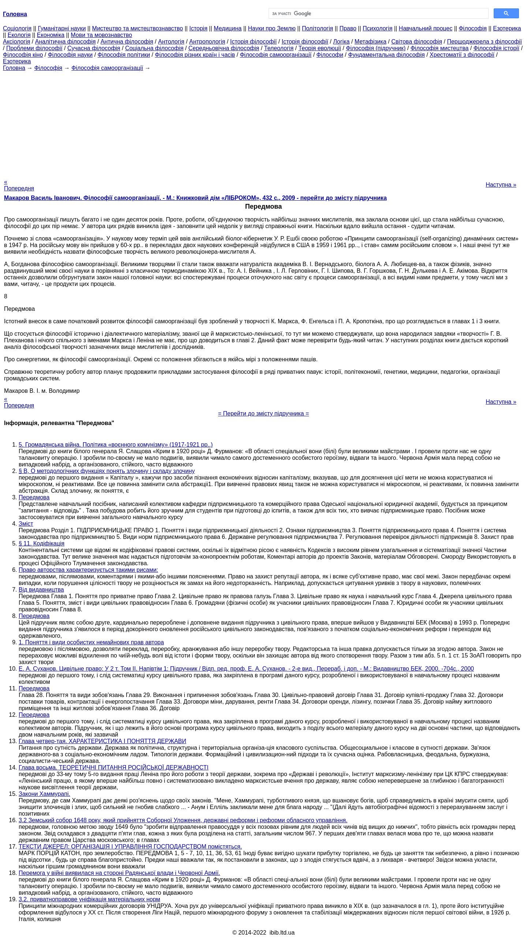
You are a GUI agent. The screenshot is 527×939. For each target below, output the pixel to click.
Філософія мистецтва (440, 48)
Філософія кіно (23, 55)
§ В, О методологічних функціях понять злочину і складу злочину (107, 471)
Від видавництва (41, 589)
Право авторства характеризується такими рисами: (88, 570)
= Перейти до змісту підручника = (263, 413)
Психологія (377, 28)
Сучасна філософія (93, 48)
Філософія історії (497, 48)
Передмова (34, 497)
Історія (198, 28)
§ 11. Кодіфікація (41, 543)
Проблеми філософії (34, 48)
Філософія (473, 28)
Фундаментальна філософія (386, 55)
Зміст (26, 524)
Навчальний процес (426, 28)
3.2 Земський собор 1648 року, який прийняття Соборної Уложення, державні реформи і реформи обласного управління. (183, 820)
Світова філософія (416, 41)
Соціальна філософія (154, 48)
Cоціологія (17, 28)
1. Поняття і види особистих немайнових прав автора (91, 642)
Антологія (171, 41)
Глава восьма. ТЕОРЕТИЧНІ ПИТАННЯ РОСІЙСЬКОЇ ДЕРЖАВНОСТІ (114, 767)
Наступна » (501, 185)
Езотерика (507, 28)
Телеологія (279, 48)
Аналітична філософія (65, 41)
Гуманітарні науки (62, 28)
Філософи (330, 55)
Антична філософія (127, 41)
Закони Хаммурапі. (44, 794)
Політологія (317, 28)
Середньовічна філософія (223, 48)
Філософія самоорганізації (275, 55)
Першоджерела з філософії (484, 41)
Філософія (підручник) (375, 48)
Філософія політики (124, 55)
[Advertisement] (263, 122)
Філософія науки (70, 55)
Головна (14, 68)
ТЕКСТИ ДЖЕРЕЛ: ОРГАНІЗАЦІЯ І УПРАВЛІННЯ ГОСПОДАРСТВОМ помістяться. (130, 846)
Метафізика (370, 41)
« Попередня (19, 185)
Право (347, 28)
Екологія (19, 35)
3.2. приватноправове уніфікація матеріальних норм (89, 899)
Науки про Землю (271, 28)
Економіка (50, 35)
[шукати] (377, 13)
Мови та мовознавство (101, 35)
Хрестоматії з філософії (462, 55)
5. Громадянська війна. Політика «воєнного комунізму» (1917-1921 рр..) (116, 444)
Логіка (341, 41)
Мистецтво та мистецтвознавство (137, 28)
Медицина (228, 28)
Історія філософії (253, 41)
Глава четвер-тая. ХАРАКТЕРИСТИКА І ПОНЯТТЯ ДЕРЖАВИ (102, 741)
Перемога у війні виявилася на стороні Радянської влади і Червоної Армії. (119, 873)
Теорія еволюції (319, 48)
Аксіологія (16, 41)
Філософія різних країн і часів (195, 55)
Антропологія (207, 41)
